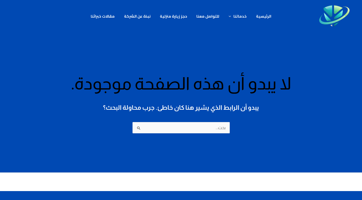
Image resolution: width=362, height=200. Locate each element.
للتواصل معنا (207, 16)
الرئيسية (259, 16)
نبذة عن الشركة (140, 16)
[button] (228, 16)
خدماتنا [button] (235, 16)
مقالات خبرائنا (107, 16)
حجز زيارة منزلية (174, 16)
